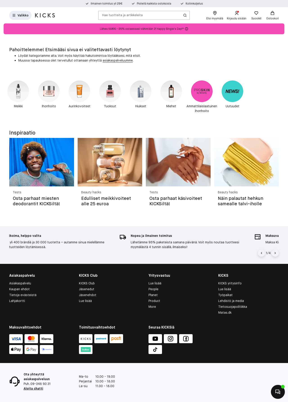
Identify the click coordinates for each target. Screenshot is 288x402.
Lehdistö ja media (231, 301)
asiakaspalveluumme (118, 60)
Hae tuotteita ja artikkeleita (122, 15)
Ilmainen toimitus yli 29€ (106, 3)
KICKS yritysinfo (230, 283)
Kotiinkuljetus (194, 3)
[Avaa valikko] (20, 15)
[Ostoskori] (272, 15)
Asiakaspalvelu (20, 283)
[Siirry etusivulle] (45, 15)
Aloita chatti (33, 388)
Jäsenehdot (87, 295)
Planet (153, 295)
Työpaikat (225, 295)
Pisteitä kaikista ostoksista (154, 3)
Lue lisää (85, 301)
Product (154, 301)
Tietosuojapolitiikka (232, 307)
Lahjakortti (17, 301)
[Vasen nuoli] (261, 253)
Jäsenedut (86, 289)
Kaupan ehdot (19, 289)
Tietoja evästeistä (22, 295)
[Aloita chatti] (278, 392)
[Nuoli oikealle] (275, 253)
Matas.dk (225, 313)
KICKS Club (87, 283)
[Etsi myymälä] (214, 15)
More (152, 307)
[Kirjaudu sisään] (236, 15)
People (153, 289)
